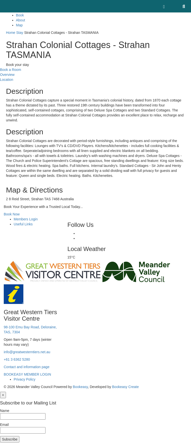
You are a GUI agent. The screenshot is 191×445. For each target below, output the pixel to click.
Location (6, 80)
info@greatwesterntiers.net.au (27, 352)
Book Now (12, 214)
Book (20, 15)
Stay (19, 33)
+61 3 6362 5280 (17, 359)
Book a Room (10, 70)
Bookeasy (80, 387)
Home (10, 33)
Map (19, 25)
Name (4, 411)
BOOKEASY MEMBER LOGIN (27, 374)
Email (4, 425)
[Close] (3, 395)
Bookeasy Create (125, 387)
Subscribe (9, 439)
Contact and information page (26, 367)
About (20, 20)
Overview (7, 75)
